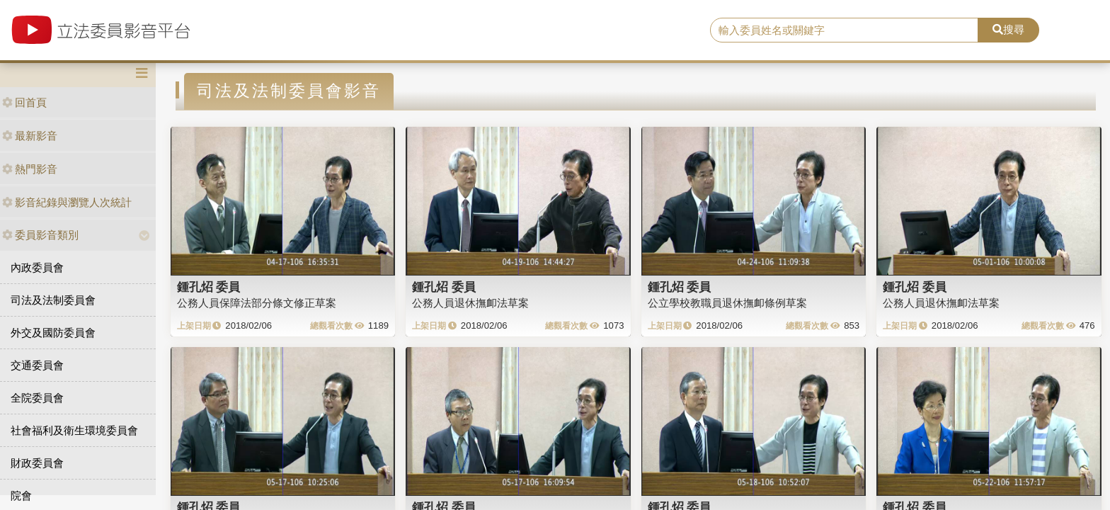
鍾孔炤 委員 (209, 286)
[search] (844, 30)
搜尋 (1008, 29)
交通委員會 (37, 365)
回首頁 (24, 102)
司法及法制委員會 (53, 300)
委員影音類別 (40, 235)
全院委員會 (37, 398)
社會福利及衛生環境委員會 (74, 430)
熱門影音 (29, 169)
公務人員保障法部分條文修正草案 (256, 303)
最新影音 (29, 136)
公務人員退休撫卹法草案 (470, 303)
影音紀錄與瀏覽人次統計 (67, 202)
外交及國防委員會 (53, 333)
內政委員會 (37, 267)
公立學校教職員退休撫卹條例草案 (727, 303)
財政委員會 (37, 463)
